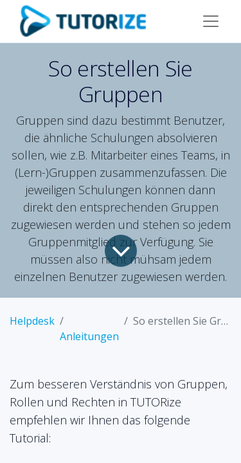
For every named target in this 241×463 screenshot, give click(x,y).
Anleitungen (89, 336)
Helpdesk (32, 321)
